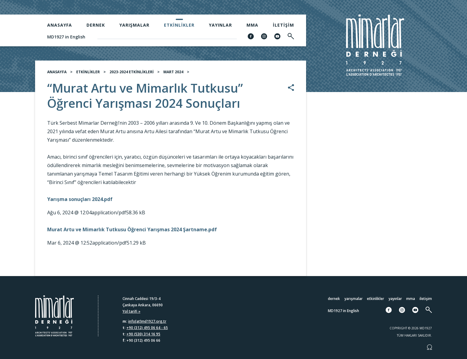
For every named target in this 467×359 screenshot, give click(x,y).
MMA (252, 25)
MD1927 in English (66, 37)
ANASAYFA (57, 71)
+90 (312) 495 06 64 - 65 (147, 327)
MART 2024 (173, 71)
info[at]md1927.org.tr (147, 321)
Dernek (96, 25)
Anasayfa (59, 25)
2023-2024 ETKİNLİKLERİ (131, 71)
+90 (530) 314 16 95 (143, 334)
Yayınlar (220, 25)
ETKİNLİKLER (88, 71)
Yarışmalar (134, 25)
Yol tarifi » (131, 311)
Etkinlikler (179, 25)
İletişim (283, 25)
